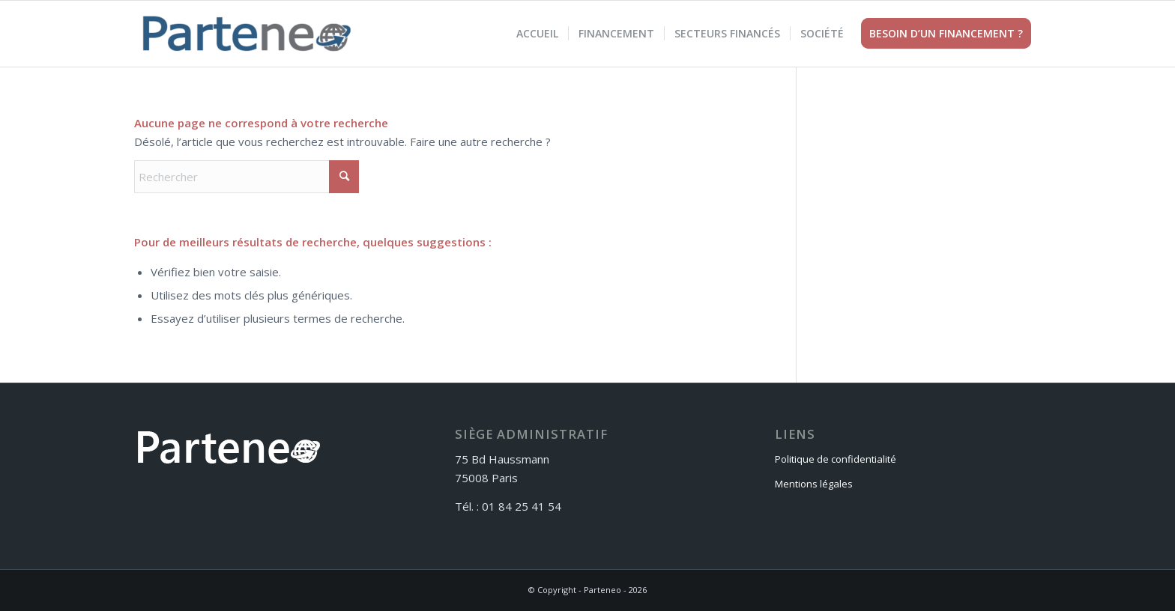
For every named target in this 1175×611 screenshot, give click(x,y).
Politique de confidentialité (835, 459)
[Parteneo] (246, 34)
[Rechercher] (246, 176)
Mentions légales (814, 483)
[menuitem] (537, 34)
